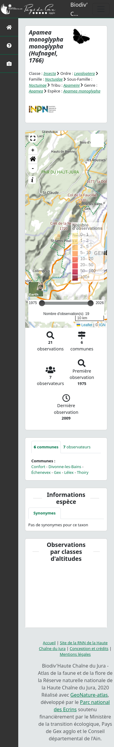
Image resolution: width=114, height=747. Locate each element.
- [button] (33, 168)
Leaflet (84, 325)
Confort (38, 466)
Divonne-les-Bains (65, 466)
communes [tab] (46, 447)
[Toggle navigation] (100, 9)
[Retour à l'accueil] (9, 27)
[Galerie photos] (9, 63)
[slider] (91, 303)
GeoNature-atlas (89, 695)
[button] (32, 138)
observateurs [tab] (77, 447)
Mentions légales (75, 654)
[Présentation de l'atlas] (9, 45)
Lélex (69, 472)
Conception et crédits (89, 648)
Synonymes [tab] (44, 513)
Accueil (49, 642)
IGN (102, 325)
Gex (57, 472)
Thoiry (82, 472)
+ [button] (33, 150)
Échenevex (41, 472)
